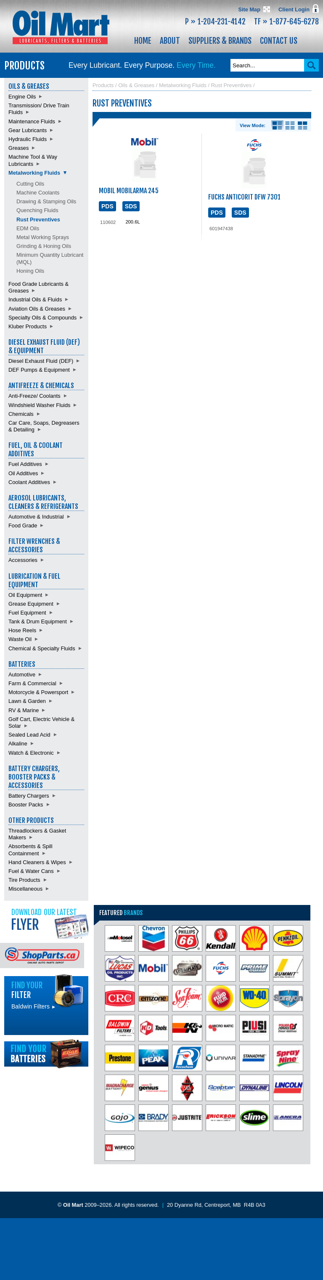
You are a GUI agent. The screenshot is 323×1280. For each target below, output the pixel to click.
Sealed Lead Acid (29, 735)
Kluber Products (27, 326)
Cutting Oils (30, 184)
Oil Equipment (25, 595)
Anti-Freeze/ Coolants (34, 396)
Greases (18, 148)
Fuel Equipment (27, 612)
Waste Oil (20, 639)
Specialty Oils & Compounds (42, 317)
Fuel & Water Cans (31, 871)
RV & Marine (23, 710)
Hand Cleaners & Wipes (37, 862)
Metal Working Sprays (42, 237)
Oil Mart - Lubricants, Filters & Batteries (61, 27)
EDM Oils (27, 228)
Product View (303, 125)
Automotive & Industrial (36, 517)
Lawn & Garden (27, 701)
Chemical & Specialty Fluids (41, 648)
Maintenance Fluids (31, 121)
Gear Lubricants (27, 130)
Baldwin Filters (33, 1006)
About (170, 41)
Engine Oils (22, 96)
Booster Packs (25, 804)
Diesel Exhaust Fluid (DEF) (40, 361)
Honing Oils (30, 271)
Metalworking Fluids (34, 173)
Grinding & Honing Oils (43, 246)
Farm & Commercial (32, 683)
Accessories (22, 560)
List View (290, 125)
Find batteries (46, 1053)
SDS (131, 206)
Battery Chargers (28, 796)
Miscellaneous (25, 889)
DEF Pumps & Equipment (39, 370)
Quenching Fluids (37, 210)
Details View (277, 125)
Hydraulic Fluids (27, 139)
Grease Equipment (30, 604)
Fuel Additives (25, 464)
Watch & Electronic (31, 753)
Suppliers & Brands (220, 41)
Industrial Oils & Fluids (35, 299)
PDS (107, 206)
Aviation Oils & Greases (36, 309)
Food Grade (22, 525)
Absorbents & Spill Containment (30, 849)
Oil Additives (23, 473)
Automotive (21, 674)
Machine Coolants (37, 192)
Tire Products (24, 880)
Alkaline (17, 743)
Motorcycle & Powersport (38, 692)
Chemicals (21, 414)
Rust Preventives (38, 219)
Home (142, 41)
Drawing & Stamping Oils (46, 201)
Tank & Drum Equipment (37, 621)
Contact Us (278, 41)
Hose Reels (22, 630)
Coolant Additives (29, 482)
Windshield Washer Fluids (39, 405)
